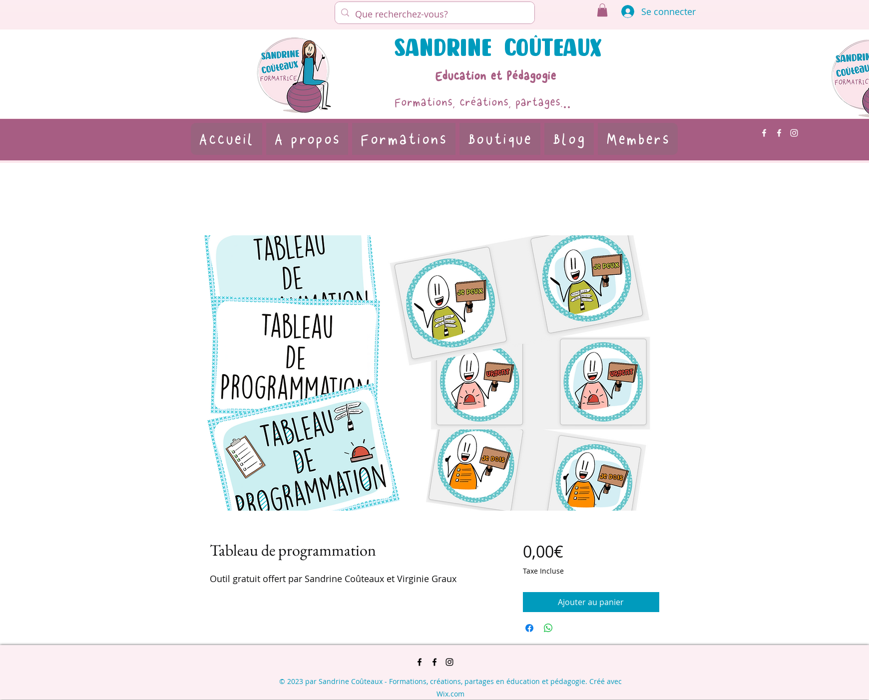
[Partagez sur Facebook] (529, 628)
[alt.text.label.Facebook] (764, 133)
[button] (602, 9)
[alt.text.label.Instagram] (794, 133)
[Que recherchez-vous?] (434, 14)
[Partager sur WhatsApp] (548, 628)
